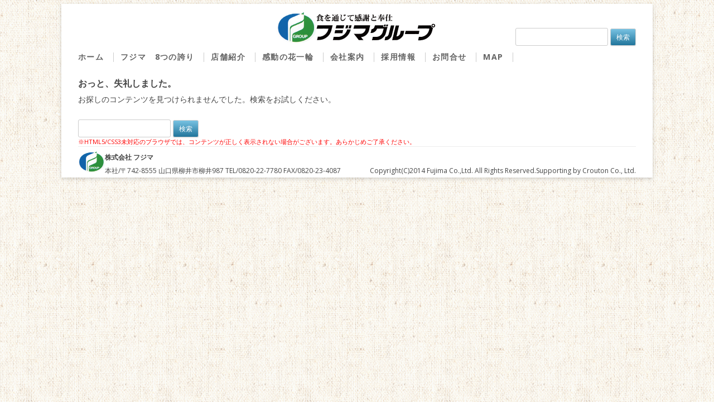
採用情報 (398, 57)
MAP (493, 57)
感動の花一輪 (287, 57)
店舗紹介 (228, 57)
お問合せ (449, 57)
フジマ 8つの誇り (157, 57)
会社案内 (347, 57)
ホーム (91, 57)
